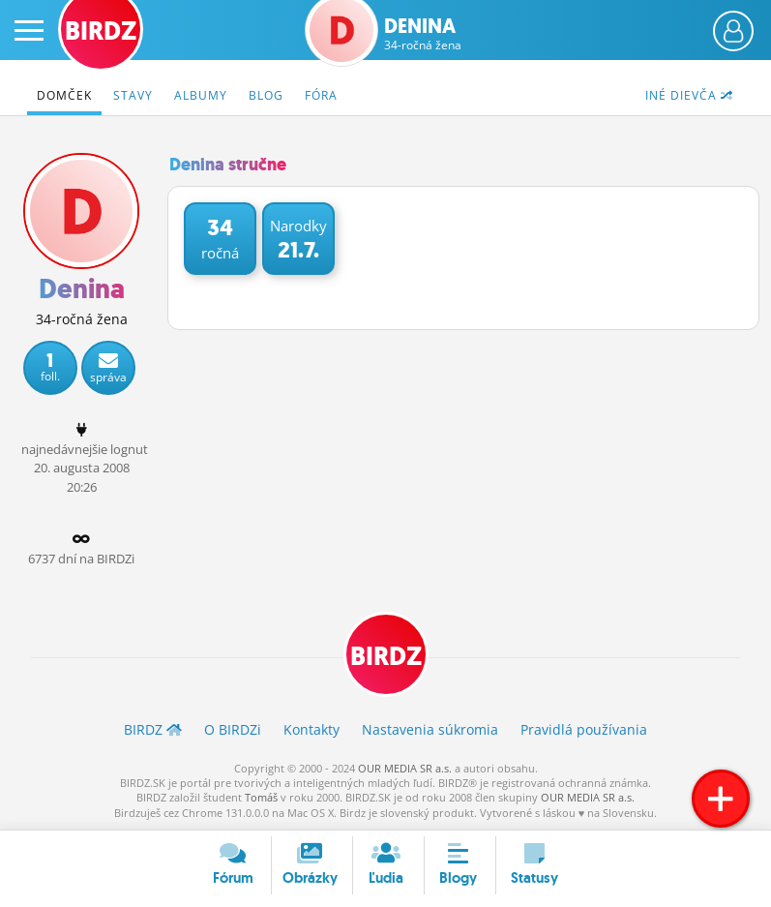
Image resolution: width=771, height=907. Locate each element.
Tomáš (261, 797)
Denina (422, 34)
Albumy (200, 95)
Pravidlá (583, 729)
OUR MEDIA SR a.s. (405, 768)
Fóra (321, 95)
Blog (266, 95)
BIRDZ (386, 656)
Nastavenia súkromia (430, 729)
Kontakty (311, 729)
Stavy (133, 95)
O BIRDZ (232, 729)
